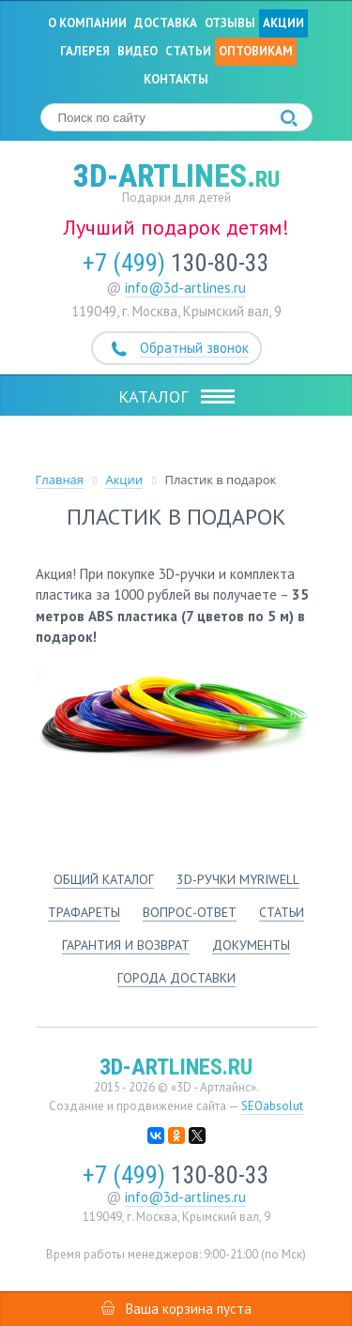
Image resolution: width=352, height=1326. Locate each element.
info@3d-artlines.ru (185, 288)
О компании (87, 23)
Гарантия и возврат (126, 945)
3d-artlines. (176, 175)
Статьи (188, 51)
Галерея (85, 51)
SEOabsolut (272, 1106)
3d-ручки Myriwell (237, 879)
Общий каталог (104, 879)
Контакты (176, 79)
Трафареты (84, 912)
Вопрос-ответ (190, 912)
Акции (283, 23)
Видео (137, 51)
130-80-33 (176, 263)
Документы (251, 945)
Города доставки (176, 977)
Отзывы (230, 23)
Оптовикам (256, 51)
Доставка (165, 23)
